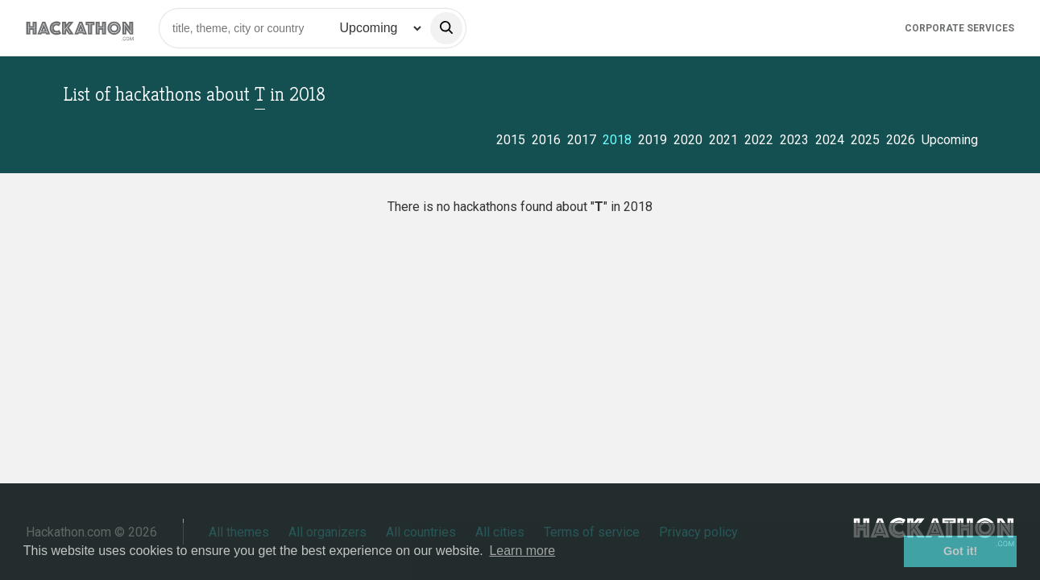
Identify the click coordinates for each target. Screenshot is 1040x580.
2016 (546, 139)
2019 (652, 139)
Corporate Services (959, 28)
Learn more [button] (522, 550)
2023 (794, 139)
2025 (865, 139)
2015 (510, 139)
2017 (581, 139)
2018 (617, 139)
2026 (900, 139)
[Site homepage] (80, 27)
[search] (446, 28)
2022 (758, 139)
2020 (687, 139)
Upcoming (950, 139)
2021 (723, 139)
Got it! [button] (960, 551)
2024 (829, 139)
